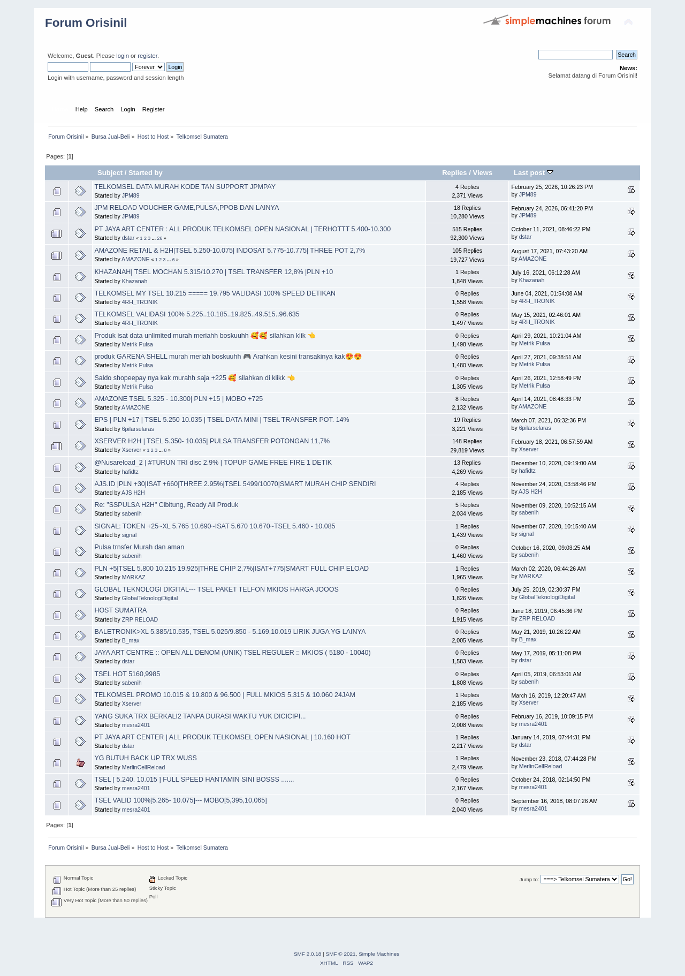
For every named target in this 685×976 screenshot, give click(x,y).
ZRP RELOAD (140, 619)
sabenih (132, 513)
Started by (145, 173)
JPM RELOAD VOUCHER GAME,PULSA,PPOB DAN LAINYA (186, 207)
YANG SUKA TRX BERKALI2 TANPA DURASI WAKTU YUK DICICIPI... (200, 716)
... (154, 238)
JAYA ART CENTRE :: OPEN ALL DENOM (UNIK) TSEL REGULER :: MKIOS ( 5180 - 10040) (232, 652)
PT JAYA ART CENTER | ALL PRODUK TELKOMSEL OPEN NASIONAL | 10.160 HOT (222, 737)
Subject (110, 173)
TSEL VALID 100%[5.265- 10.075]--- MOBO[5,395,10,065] (180, 800)
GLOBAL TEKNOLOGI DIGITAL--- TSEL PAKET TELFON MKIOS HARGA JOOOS (216, 589)
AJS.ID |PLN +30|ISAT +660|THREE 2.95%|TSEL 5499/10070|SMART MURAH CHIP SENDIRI (235, 484)
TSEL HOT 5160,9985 (127, 674)
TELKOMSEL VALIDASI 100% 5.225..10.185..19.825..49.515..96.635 (196, 314)
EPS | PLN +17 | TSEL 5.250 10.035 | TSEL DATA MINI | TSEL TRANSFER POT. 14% (221, 419)
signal (129, 535)
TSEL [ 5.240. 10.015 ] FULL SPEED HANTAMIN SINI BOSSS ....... (194, 779)
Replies (454, 173)
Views (482, 173)
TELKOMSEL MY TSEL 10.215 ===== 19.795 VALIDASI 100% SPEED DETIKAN (215, 293)
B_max (131, 640)
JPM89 (131, 195)
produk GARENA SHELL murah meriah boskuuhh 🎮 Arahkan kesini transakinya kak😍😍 (228, 356)
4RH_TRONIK (140, 302)
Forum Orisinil (86, 22)
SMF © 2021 (341, 954)
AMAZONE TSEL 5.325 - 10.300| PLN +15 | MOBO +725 (178, 399)
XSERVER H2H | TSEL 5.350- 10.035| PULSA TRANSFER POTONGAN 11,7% (212, 441)
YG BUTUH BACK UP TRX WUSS (145, 758)
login (122, 55)
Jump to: (529, 879)
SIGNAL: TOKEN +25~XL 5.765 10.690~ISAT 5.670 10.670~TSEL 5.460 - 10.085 (214, 526)
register (147, 55)
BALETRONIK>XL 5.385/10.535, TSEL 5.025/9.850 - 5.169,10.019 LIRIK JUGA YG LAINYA (230, 631)
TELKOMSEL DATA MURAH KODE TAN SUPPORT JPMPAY (185, 187)
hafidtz (130, 471)
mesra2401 (136, 725)
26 (159, 238)
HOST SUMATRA (120, 610)
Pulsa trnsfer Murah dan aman (139, 547)
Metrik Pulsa (137, 344)
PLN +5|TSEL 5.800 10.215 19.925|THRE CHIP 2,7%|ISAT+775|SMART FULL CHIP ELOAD (231, 568)
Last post (533, 173)
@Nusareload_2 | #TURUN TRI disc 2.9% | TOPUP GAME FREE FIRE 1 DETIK (213, 462)
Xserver (132, 450)
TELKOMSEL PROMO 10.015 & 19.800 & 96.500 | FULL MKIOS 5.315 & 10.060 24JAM (224, 695)
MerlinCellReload (143, 767)
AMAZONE (135, 259)
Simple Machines (379, 954)
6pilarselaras (138, 429)
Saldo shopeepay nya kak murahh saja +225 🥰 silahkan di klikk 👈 (194, 378)
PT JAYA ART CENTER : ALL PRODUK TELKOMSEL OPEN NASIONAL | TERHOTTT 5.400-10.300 (242, 229)
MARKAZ (134, 577)
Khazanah (135, 281)
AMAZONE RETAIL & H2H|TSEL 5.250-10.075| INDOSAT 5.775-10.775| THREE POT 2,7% (229, 250)
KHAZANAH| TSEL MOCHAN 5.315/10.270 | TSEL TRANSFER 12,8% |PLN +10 (213, 272)
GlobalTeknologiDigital (150, 598)
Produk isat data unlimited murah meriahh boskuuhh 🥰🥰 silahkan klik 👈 (205, 335)
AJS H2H (133, 492)
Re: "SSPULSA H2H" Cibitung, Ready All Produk (166, 505)
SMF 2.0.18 (308, 954)
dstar (128, 237)
